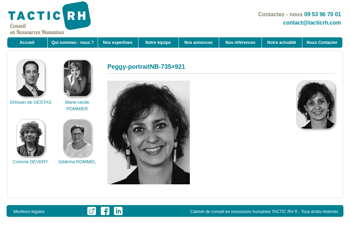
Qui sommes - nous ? (72, 42)
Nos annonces (198, 42)
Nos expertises (117, 42)
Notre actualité (281, 42)
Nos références (240, 42)
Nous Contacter (322, 42)
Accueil (27, 42)
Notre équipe (158, 42)
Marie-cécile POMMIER (77, 102)
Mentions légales (29, 211)
